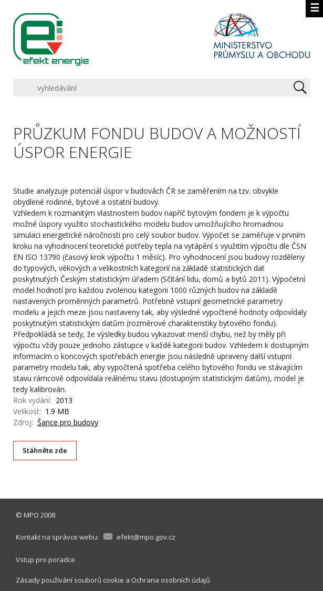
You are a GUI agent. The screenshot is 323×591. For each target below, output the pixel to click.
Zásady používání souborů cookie (70, 580)
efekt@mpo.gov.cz (146, 537)
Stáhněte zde (45, 450)
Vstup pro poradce (45, 559)
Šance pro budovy (67, 422)
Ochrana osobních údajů (170, 580)
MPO (31, 515)
